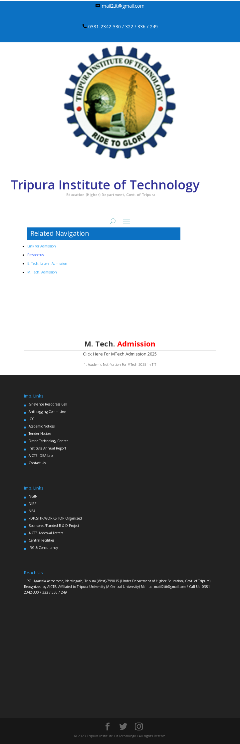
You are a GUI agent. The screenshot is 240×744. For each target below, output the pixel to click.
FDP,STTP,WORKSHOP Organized (55, 518)
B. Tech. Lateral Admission (47, 263)
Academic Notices (42, 426)
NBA (32, 511)
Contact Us (37, 463)
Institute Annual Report (47, 448)
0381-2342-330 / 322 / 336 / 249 (123, 26)
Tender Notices (40, 433)
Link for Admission (41, 246)
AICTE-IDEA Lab (41, 455)
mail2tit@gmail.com (123, 6)
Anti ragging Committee (47, 411)
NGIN (33, 496)
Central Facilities (41, 540)
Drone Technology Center (48, 441)
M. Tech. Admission (42, 272)
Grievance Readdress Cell (48, 404)
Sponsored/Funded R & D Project (54, 525)
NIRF (32, 503)
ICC (31, 419)
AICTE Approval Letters (46, 533)
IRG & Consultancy (43, 547)
